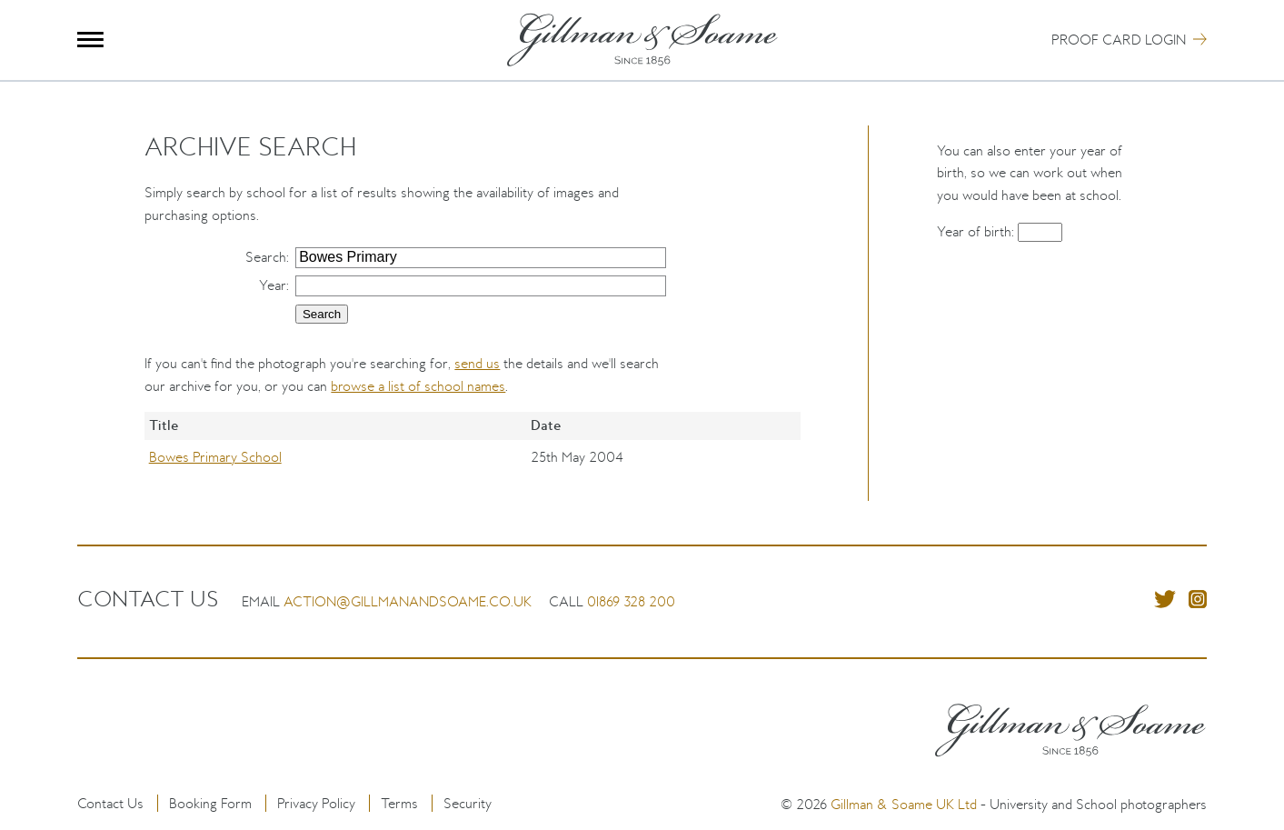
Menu (90, 39)
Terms (399, 803)
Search (265, 256)
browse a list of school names (418, 386)
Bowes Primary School (215, 456)
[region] (472, 456)
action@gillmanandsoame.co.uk (408, 601)
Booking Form (210, 803)
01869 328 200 (631, 601)
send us (477, 363)
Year (272, 285)
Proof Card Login (1118, 39)
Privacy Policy (316, 803)
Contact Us (110, 803)
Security (467, 803)
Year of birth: (977, 231)
